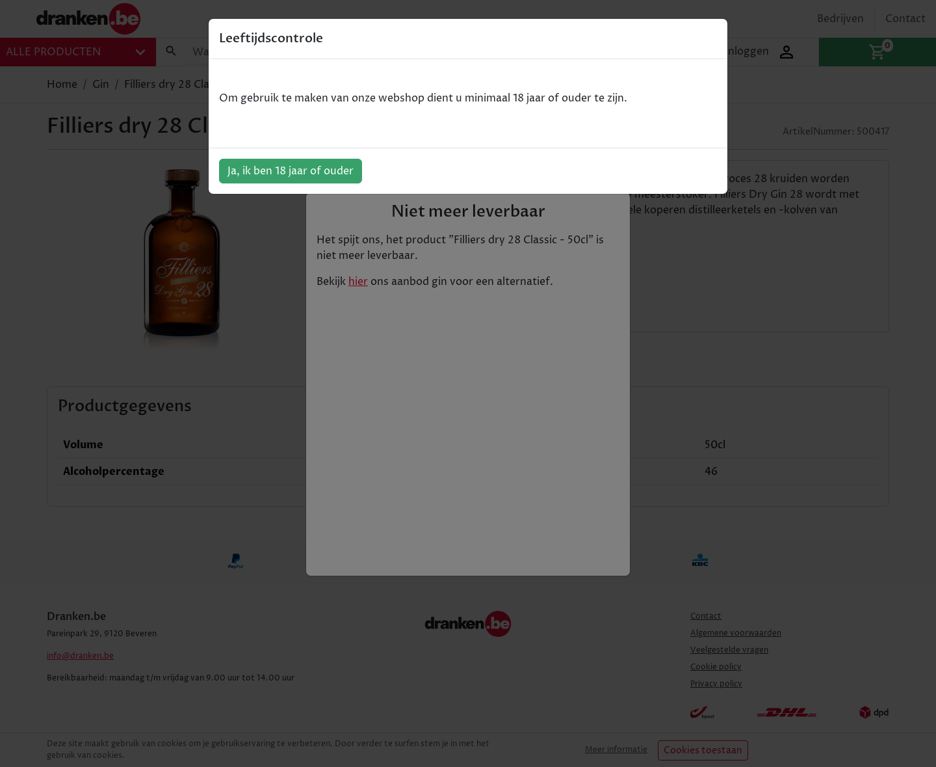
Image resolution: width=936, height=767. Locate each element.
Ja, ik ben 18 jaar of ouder (291, 171)
